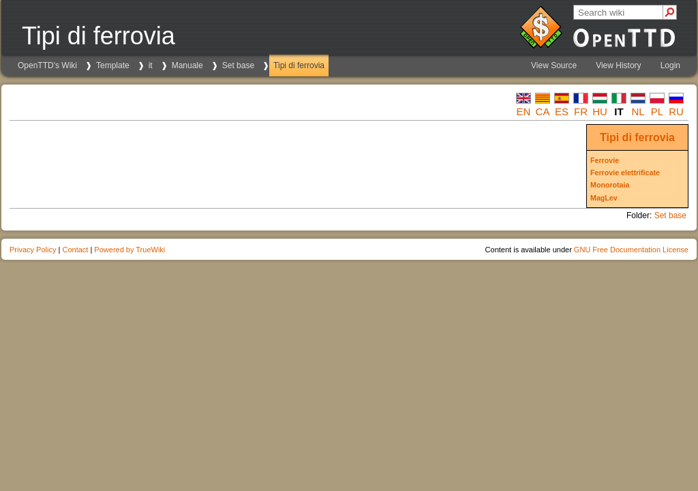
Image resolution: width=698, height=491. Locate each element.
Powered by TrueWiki (129, 250)
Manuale (187, 65)
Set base (238, 65)
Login (670, 65)
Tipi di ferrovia (298, 65)
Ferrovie (604, 160)
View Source (554, 65)
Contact (75, 250)
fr (581, 111)
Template (113, 65)
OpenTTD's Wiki (47, 65)
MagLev (604, 198)
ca (543, 111)
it (151, 65)
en (524, 111)
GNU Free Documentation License (631, 250)
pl (657, 111)
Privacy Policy (33, 250)
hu (599, 111)
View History (618, 65)
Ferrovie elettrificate (625, 172)
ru (676, 111)
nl (637, 111)
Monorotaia (609, 185)
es (561, 111)
